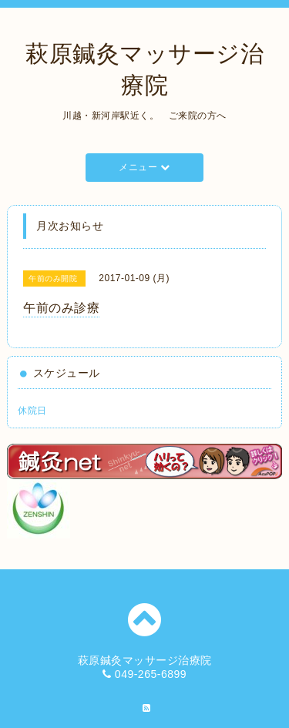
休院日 (32, 410)
